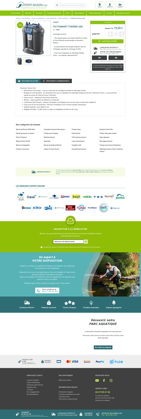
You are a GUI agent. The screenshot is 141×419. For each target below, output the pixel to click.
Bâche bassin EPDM (23, 141)
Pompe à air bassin (22, 149)
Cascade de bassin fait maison (54, 129)
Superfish (47, 141)
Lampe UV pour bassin (51, 149)
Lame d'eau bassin (78, 141)
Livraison (30, 390)
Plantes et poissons (54, 13)
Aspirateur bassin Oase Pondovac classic (111, 150)
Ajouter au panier (108, 41)
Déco (68, 13)
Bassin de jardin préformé (52, 145)
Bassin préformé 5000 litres (25, 129)
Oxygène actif (76, 145)
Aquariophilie (79, 13)
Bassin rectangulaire (23, 145)
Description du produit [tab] (28, 81)
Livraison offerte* (111, 48)
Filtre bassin (76, 133)
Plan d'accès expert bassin (68, 399)
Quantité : (96, 34)
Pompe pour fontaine (51, 133)
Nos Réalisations (32, 394)
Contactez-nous (64, 397)
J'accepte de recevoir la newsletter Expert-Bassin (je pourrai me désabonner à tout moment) (71, 247)
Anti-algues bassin (106, 141)
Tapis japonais (104, 137)
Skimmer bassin (49, 137)
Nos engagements (33, 392)
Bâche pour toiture (65, 380)
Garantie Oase (31, 387)
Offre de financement (111, 52)
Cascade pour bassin (79, 149)
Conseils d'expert (33, 380)
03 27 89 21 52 (111, 415)
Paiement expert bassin (35, 385)
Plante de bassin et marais (25, 133)
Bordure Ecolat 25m (106, 129)
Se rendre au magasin (103, 347)
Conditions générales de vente (69, 394)
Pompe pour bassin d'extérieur (110, 145)
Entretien (39, 13)
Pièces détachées (95, 13)
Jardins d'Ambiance (33, 382)
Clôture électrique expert (108, 133)
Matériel (28, 13)
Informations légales (66, 392)
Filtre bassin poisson (79, 137)
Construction (15, 13)
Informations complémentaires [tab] (56, 81)
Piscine (109, 13)
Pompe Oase (76, 129)
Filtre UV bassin (21, 137)
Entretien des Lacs (123, 13)
